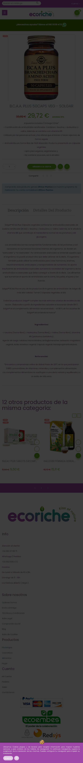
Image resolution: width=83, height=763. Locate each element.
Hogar (4, 663)
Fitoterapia (7, 647)
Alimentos (6, 658)
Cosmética (7, 652)
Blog (4, 629)
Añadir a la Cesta (41, 166)
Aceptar (8, 758)
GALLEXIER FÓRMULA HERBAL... (59, 461)
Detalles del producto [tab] (52, 210)
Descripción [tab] (18, 210)
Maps (24, 583)
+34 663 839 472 (10, 561)
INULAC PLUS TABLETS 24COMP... (19, 461)
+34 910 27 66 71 (9, 551)
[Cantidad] (9, 166)
